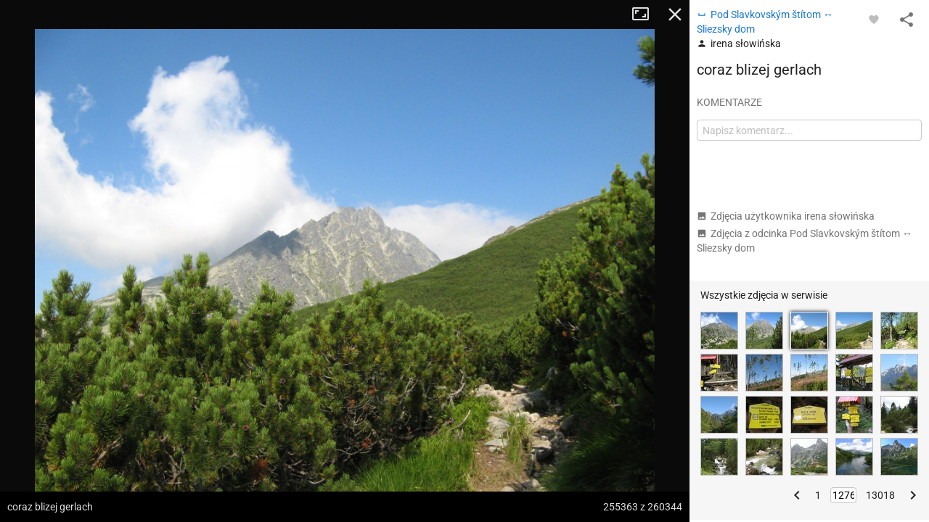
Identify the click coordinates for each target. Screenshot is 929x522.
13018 (880, 495)
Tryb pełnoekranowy (645, 14)
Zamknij (674, 14)
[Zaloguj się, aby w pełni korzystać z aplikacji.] (873, 19)
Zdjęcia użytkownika (786, 216)
